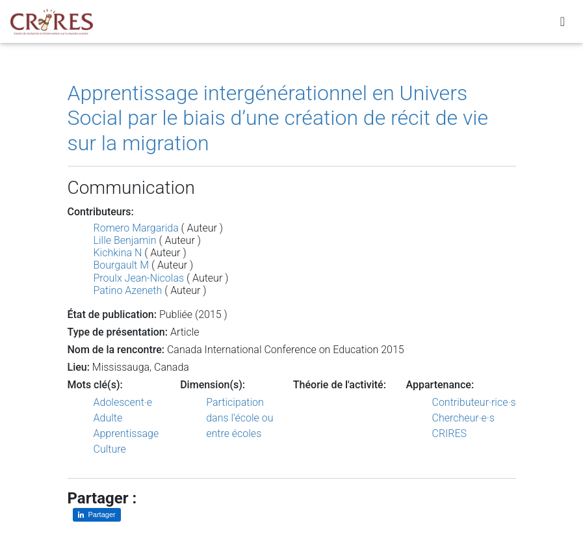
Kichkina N (118, 253)
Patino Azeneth (128, 290)
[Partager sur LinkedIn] (97, 515)
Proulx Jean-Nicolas (139, 278)
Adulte (108, 418)
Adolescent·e (123, 402)
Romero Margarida (136, 228)
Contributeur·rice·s (474, 402)
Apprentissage (126, 433)
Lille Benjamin (125, 240)
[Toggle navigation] (562, 24)
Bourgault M (121, 265)
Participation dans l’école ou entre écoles (239, 418)
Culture (110, 449)
